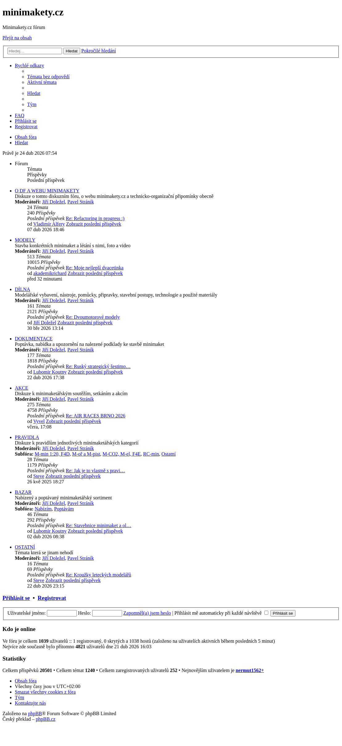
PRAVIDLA (27, 437)
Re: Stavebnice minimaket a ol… (98, 525)
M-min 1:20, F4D (52, 454)
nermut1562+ (250, 670)
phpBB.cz (46, 719)
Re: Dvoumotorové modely (93, 317)
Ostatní (169, 454)
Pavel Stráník (81, 201)
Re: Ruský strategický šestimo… (98, 366)
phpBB (35, 713)
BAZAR (23, 492)
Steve (38, 476)
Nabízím (43, 508)
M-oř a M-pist (86, 454)
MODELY (25, 240)
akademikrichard (50, 273)
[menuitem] (48, 76)
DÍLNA (22, 289)
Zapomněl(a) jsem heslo (147, 613)
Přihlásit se (16, 598)
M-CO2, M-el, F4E (121, 454)
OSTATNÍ (25, 547)
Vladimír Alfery (49, 224)
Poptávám (64, 508)
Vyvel (39, 421)
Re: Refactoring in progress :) (95, 218)
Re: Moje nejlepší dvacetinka (94, 267)
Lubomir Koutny (50, 372)
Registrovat (52, 598)
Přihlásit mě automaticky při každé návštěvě (221, 613)
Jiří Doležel (53, 201)
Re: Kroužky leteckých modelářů (98, 574)
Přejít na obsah (17, 37)
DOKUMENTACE (33, 338)
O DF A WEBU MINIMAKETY (47, 190)
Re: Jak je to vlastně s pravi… (95, 470)
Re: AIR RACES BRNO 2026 (95, 415)
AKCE (21, 388)
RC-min (151, 454)
